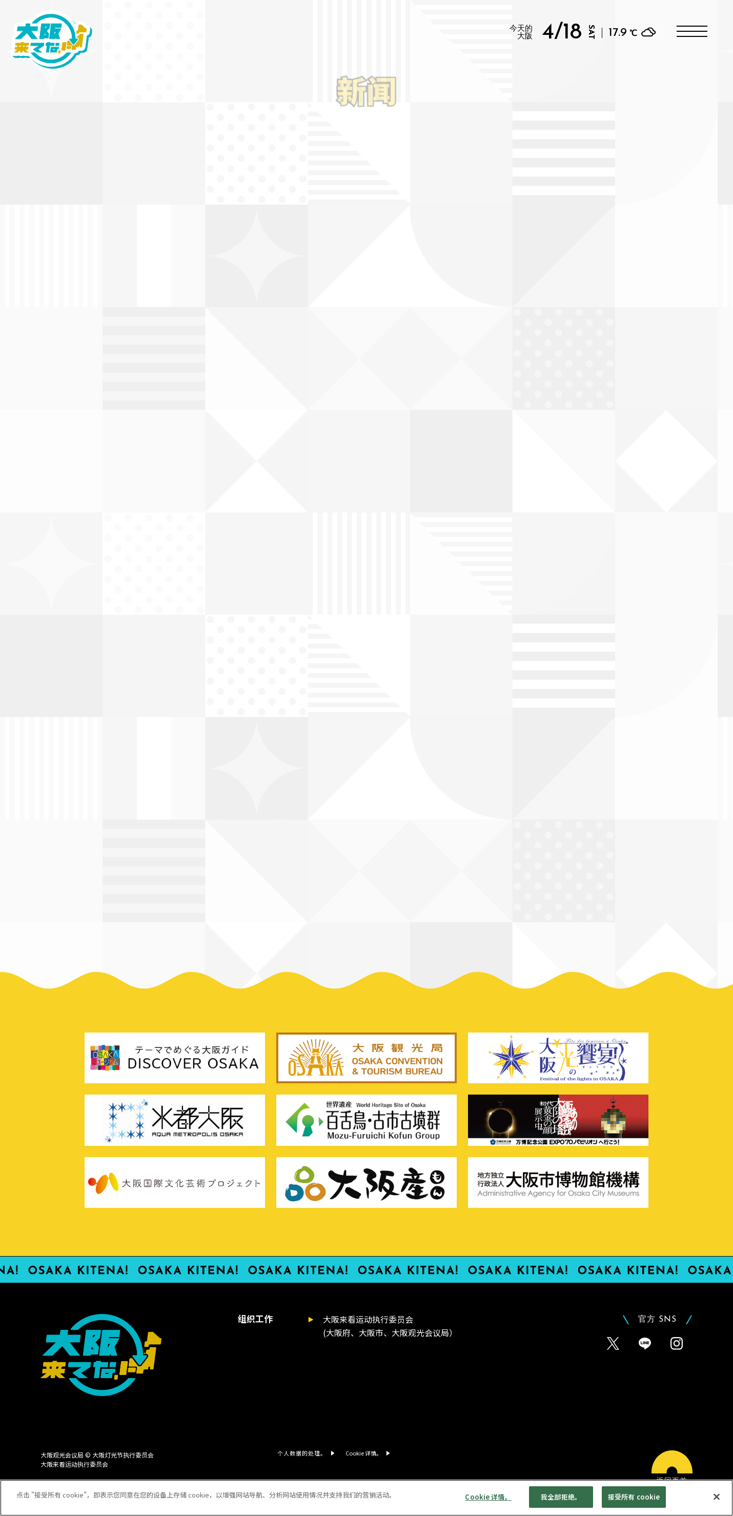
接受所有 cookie (634, 1500)
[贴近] (716, 1499)
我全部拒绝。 (561, 1500)
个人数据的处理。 (302, 1453)
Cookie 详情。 (488, 1500)
